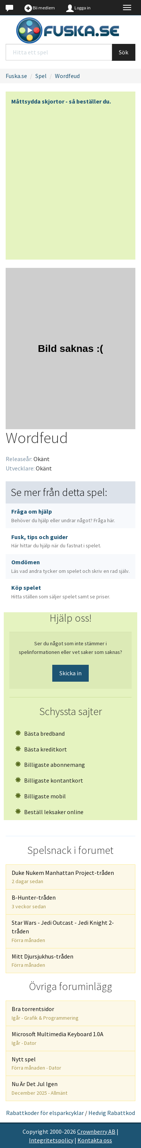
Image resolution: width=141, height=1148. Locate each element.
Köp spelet (60, 592)
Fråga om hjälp (63, 516)
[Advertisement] (70, 180)
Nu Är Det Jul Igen (39, 1088)
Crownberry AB (96, 1131)
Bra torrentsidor (45, 1013)
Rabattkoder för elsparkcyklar (45, 1112)
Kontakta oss (94, 1140)
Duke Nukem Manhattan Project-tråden (63, 877)
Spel (41, 76)
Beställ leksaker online (49, 812)
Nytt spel (36, 1063)
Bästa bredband (40, 733)
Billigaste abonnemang (50, 764)
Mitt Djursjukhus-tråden (42, 961)
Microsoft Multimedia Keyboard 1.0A (57, 1038)
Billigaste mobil (40, 796)
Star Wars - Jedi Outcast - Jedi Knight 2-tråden (63, 931)
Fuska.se (16, 76)
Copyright (36, 1131)
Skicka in (70, 673)
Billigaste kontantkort (49, 780)
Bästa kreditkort (41, 749)
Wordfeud (67, 76)
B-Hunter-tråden (34, 902)
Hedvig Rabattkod (111, 1112)
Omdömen (70, 566)
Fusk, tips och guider (56, 541)
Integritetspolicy (51, 1140)
